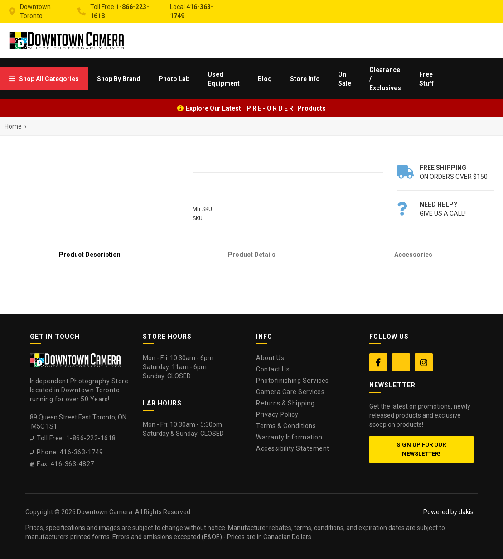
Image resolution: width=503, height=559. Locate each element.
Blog (265, 78)
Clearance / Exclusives (385, 79)
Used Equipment (224, 79)
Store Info (305, 78)
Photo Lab (174, 78)
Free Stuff (426, 79)
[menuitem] (44, 79)
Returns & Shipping (285, 403)
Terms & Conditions (286, 425)
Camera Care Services (290, 391)
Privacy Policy (277, 414)
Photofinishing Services (292, 380)
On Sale (344, 79)
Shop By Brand (118, 78)
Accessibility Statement (292, 448)
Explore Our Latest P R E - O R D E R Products (256, 108)
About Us (270, 357)
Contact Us (273, 369)
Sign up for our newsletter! (421, 449)
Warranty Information (289, 437)
